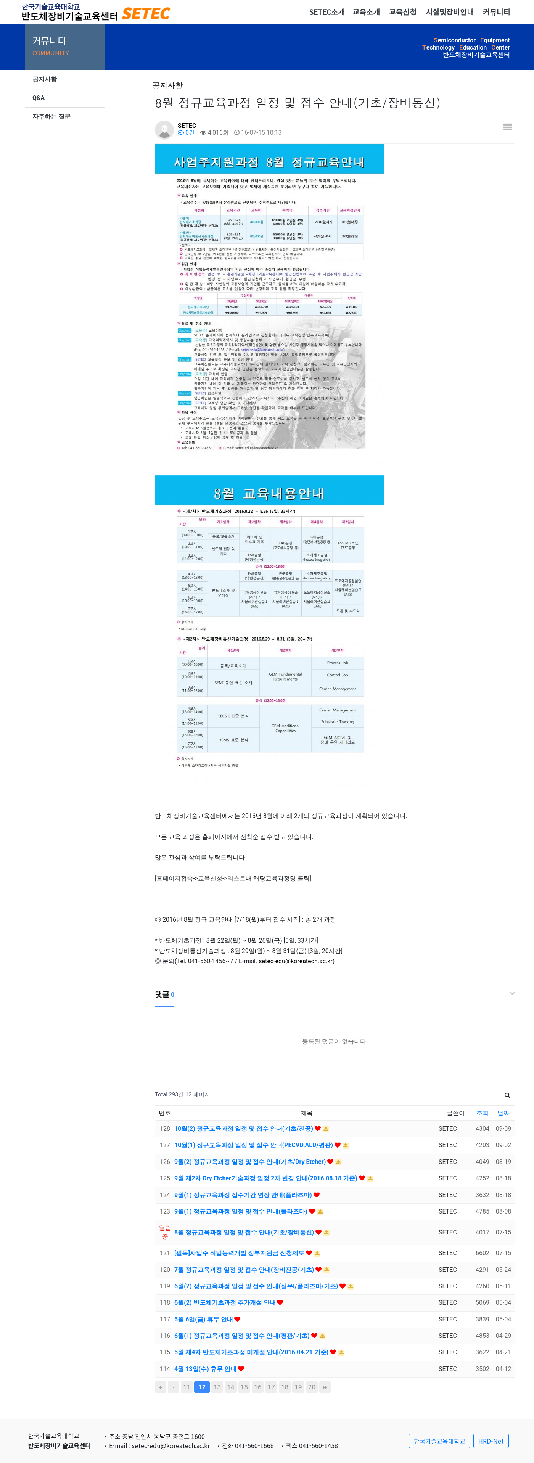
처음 (160, 1387)
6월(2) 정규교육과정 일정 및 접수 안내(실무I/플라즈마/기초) (256, 1286)
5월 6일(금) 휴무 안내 (204, 1319)
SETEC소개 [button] (327, 11)
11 (186, 1387)
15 (244, 1387)
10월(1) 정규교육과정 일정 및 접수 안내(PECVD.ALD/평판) (254, 1145)
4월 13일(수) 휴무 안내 (206, 1369)
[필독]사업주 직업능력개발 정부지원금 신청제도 (240, 1253)
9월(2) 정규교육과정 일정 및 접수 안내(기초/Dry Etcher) (250, 1161)
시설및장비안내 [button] (450, 11)
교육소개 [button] (366, 11)
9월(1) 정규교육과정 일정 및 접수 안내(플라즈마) (241, 1211)
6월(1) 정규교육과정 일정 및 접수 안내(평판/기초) (242, 1335)
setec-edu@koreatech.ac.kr (296, 961)
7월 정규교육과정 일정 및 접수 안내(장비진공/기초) (244, 1269)
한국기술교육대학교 (439, 1440)
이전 (173, 1387)
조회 (482, 1113)
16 (257, 1387)
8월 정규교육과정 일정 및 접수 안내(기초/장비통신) (244, 1232)
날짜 (503, 1113)
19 (298, 1387)
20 (311, 1387)
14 (230, 1387)
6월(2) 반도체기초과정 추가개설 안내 (225, 1302)
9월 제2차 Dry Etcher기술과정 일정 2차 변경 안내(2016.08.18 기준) (266, 1178)
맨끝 (325, 1387)
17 (271, 1387)
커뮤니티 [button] (496, 11)
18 (284, 1387)
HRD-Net (491, 1440)
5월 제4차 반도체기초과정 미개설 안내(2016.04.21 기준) (252, 1352)
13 (217, 1387)
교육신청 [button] (403, 11)
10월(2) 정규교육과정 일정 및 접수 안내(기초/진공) (244, 1128)
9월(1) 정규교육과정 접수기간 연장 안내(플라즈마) (244, 1195)
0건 (186, 132)
